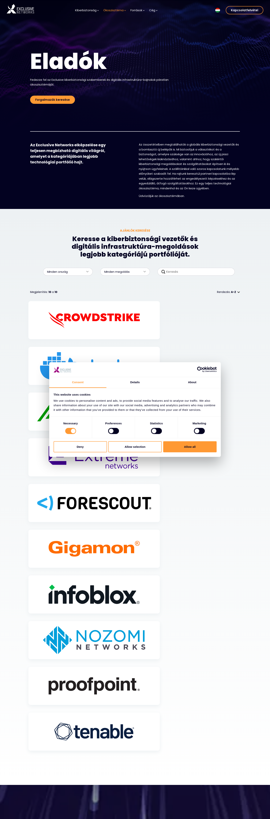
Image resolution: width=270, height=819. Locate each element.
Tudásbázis (113, 796)
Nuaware (213, 816)
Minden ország (66, 271)
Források (137, 10)
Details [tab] (135, 382)
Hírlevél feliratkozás (119, 807)
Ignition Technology (221, 811)
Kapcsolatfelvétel (244, 10)
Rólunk (147, 796)
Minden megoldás (123, 271)
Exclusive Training (219, 790)
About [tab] (192, 382)
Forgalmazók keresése (52, 100)
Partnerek (76, 802)
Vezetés (148, 807)
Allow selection (135, 446)
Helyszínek (149, 813)
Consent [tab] (78, 382)
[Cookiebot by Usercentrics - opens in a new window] (200, 369)
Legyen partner (80, 807)
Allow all (190, 446)
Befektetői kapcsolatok (223, 796)
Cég (153, 10)
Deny (80, 446)
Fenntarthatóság (219, 805)
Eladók (74, 796)
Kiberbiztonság (87, 10)
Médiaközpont (115, 802)
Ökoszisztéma (114, 10)
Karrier (147, 802)
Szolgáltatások (43, 802)
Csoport (215, 783)
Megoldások (42, 796)
